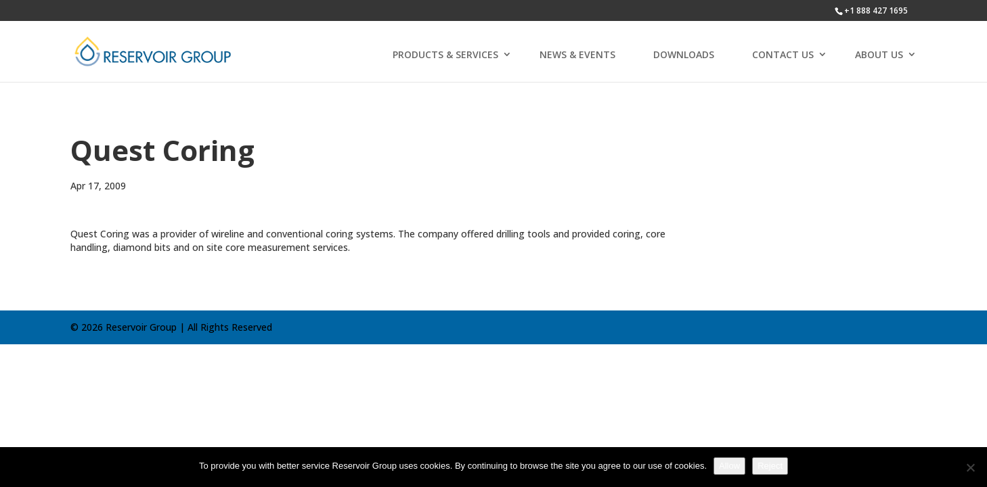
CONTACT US (783, 54)
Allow (729, 466)
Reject (770, 466)
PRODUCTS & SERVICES (445, 54)
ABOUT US (879, 54)
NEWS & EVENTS (577, 54)
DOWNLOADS (683, 54)
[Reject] (970, 467)
